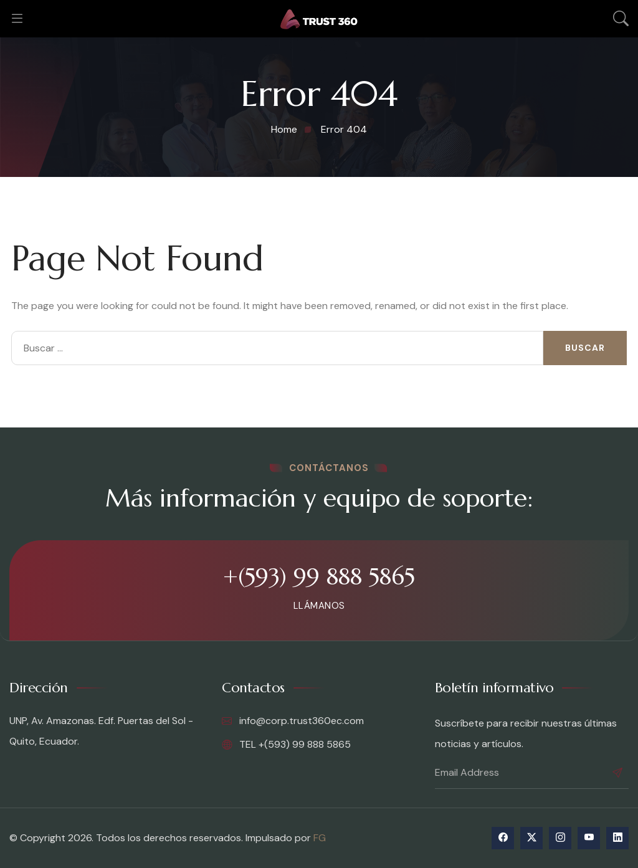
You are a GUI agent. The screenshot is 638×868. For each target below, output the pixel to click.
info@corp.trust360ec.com (293, 721)
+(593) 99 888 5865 (319, 576)
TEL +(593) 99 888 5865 (286, 744)
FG (319, 837)
